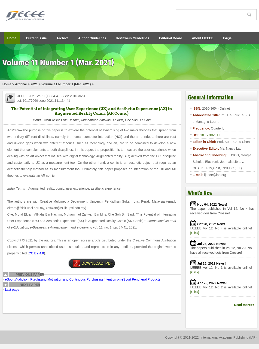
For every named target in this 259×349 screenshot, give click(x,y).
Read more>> (244, 305)
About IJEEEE (202, 38)
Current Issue (36, 38)
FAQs (227, 38)
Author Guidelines (92, 38)
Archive (62, 38)
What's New (200, 192)
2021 (34, 84)
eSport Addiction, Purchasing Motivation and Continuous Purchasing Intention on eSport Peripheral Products (82, 279)
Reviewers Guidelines (132, 38)
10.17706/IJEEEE (213, 135)
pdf (91, 263)
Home (11, 38)
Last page (12, 289)
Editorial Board (170, 38)
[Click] (194, 233)
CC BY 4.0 (36, 253)
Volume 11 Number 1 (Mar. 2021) (66, 84)
